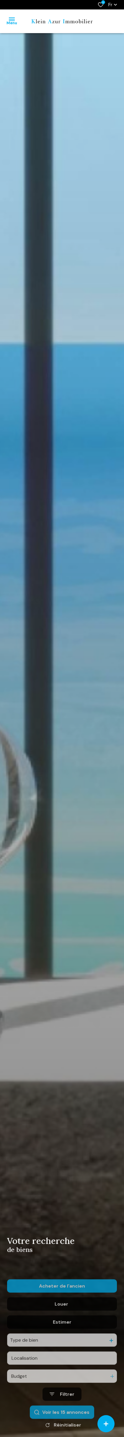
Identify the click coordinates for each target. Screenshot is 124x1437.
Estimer (62, 1350)
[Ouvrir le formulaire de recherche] (62, 1422)
